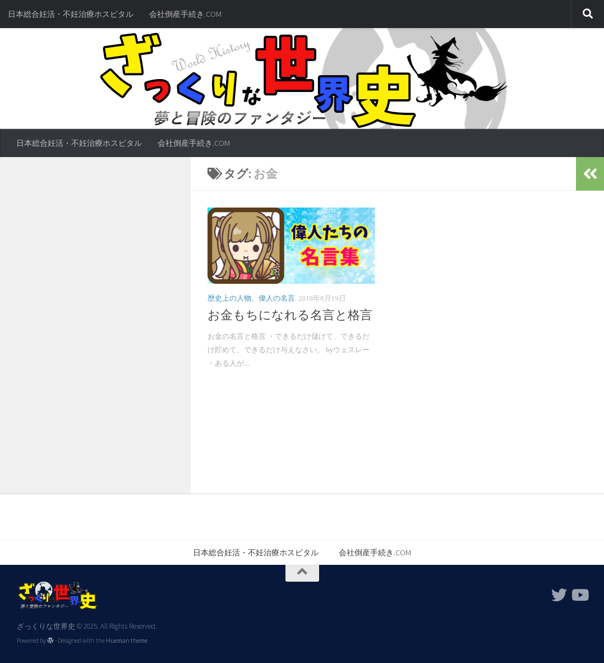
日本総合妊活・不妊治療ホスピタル (70, 14)
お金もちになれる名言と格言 (290, 315)
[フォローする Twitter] (559, 595)
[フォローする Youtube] (579, 595)
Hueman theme (126, 640)
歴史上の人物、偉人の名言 (251, 298)
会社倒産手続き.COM (185, 14)
